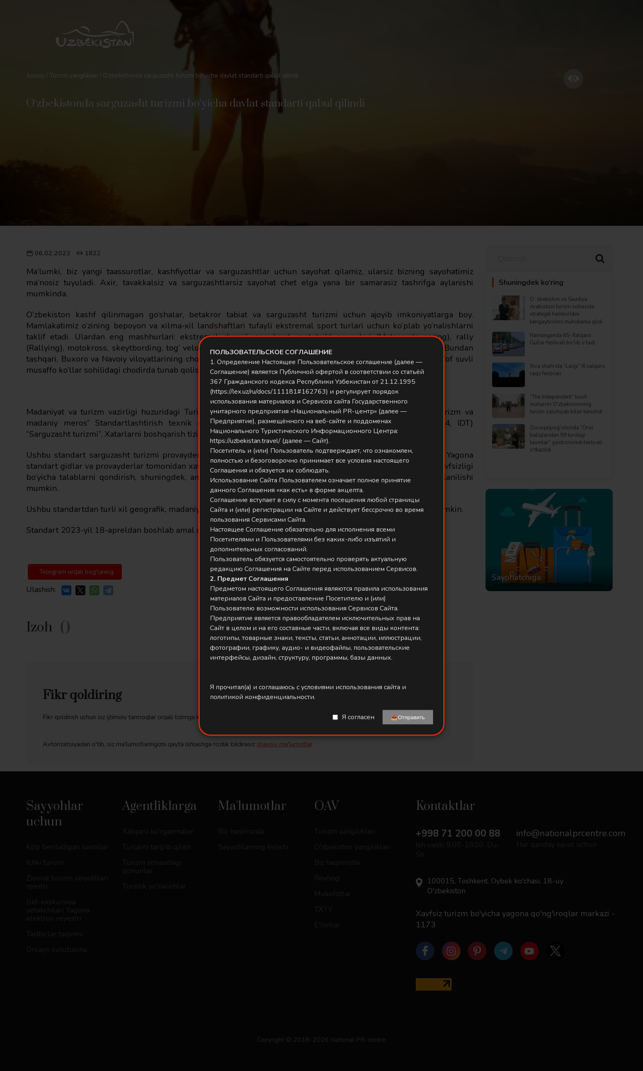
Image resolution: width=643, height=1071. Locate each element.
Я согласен (358, 717)
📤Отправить (408, 717)
